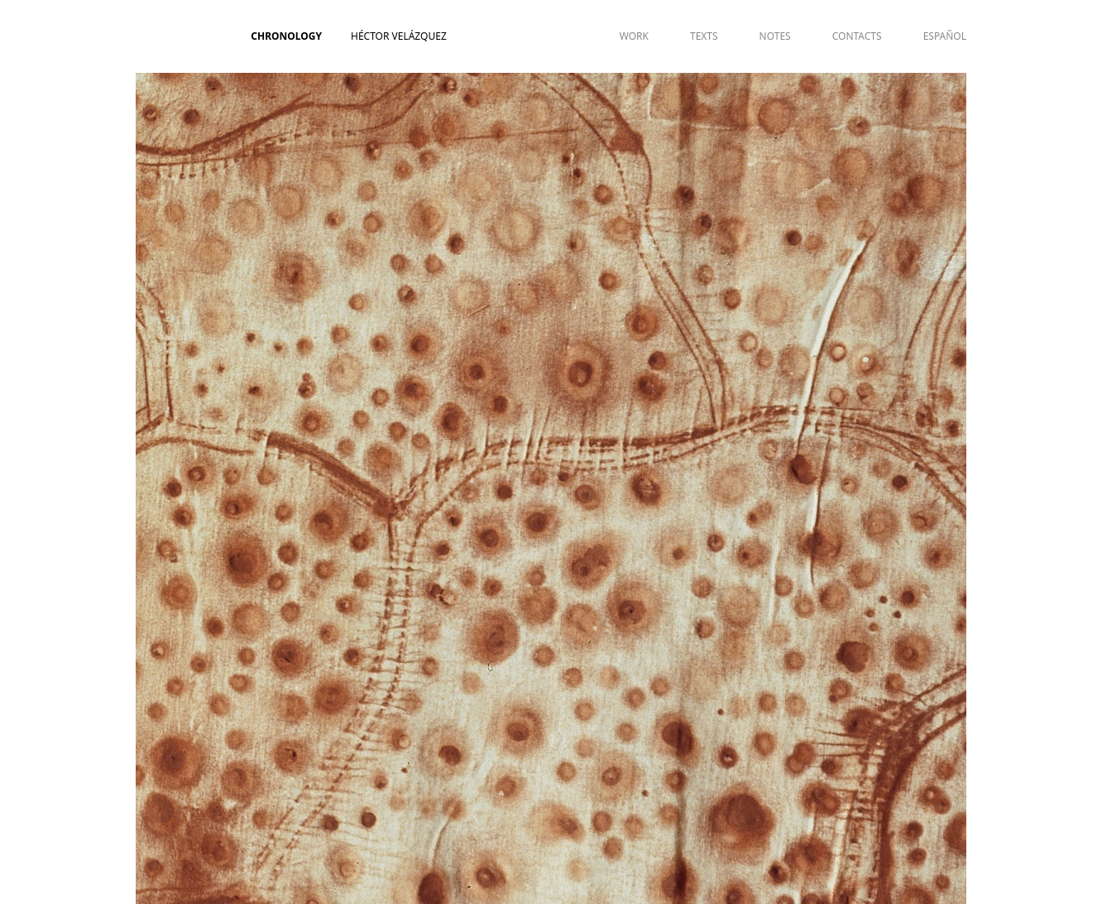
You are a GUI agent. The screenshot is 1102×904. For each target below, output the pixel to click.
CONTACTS (857, 36)
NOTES (775, 36)
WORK (634, 36)
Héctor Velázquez (399, 36)
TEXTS (704, 36)
